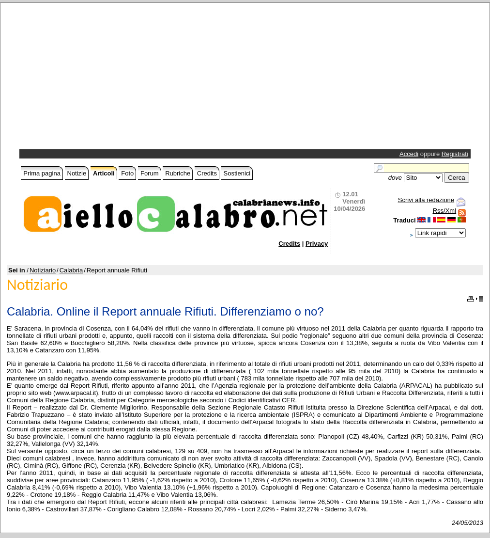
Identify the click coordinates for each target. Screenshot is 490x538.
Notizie (77, 173)
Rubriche (177, 173)
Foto (127, 173)
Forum (149, 173)
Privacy (317, 243)
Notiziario (43, 270)
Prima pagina (42, 173)
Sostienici (237, 173)
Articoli (104, 173)
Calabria (71, 270)
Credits (207, 173)
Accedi (408, 154)
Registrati (455, 154)
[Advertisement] (128, 78)
